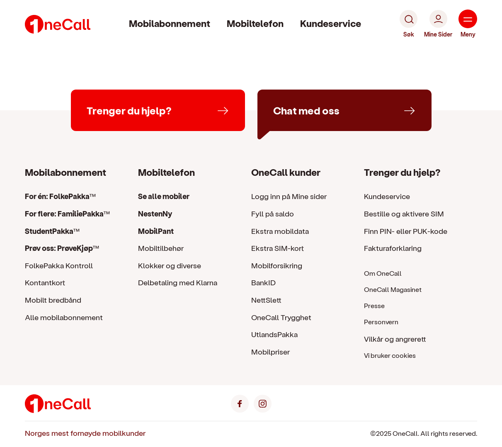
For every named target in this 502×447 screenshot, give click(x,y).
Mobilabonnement (169, 23)
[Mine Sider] (438, 24)
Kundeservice (330, 23)
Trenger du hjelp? (402, 171)
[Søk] (408, 24)
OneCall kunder (285, 171)
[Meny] (467, 24)
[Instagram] (262, 402)
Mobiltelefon (255, 23)
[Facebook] (239, 402)
